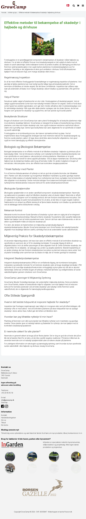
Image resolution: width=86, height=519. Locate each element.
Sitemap (4, 402)
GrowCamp (49, 346)
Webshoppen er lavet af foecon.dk (60, 512)
